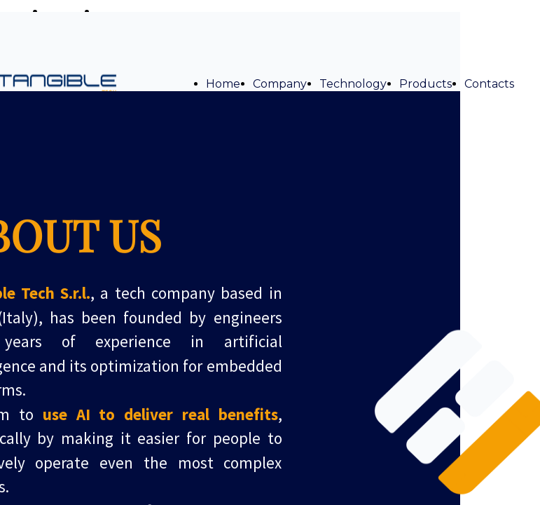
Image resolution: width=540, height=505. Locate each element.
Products (425, 83)
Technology (353, 83)
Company (280, 83)
